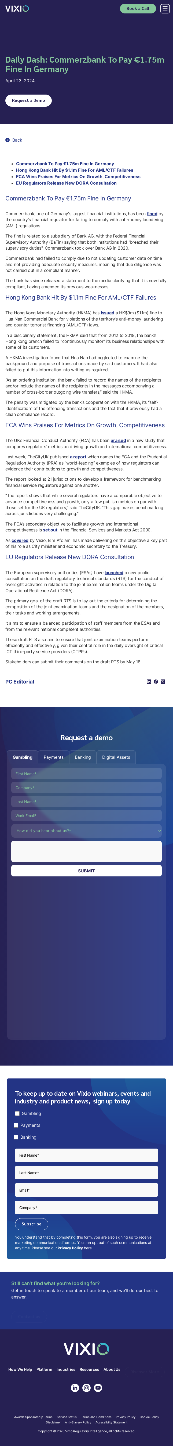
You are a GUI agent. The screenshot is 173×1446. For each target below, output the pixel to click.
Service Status (67, 1417)
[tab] (22, 757)
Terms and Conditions (96, 1417)
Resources (89, 1370)
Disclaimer (53, 1422)
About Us (112, 1370)
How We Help (20, 1370)
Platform (44, 1370)
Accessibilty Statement (111, 1422)
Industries (66, 1370)
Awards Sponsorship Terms (33, 1417)
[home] (17, 8)
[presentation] (52, 851)
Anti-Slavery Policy (78, 1422)
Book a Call (138, 8)
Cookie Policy (149, 1417)
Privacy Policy (70, 1248)
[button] (164, 8)
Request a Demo (28, 100)
